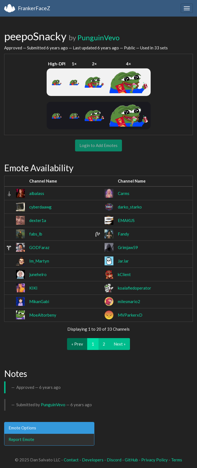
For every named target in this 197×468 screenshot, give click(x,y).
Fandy (123, 233)
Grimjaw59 (128, 247)
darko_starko (130, 206)
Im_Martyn (39, 260)
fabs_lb (35, 233)
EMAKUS (126, 220)
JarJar (123, 260)
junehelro (38, 274)
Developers (92, 459)
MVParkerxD (130, 314)
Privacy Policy (154, 459)
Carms (123, 193)
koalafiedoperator (134, 287)
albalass (36, 193)
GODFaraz (39, 247)
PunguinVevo (98, 37)
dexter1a (37, 220)
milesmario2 (129, 301)
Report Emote (21, 439)
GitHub (131, 459)
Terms (176, 459)
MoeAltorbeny (42, 314)
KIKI (33, 287)
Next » (120, 343)
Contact (71, 459)
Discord (114, 459)
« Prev (77, 343)
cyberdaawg (40, 206)
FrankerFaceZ (34, 8)
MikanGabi (39, 301)
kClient (124, 274)
